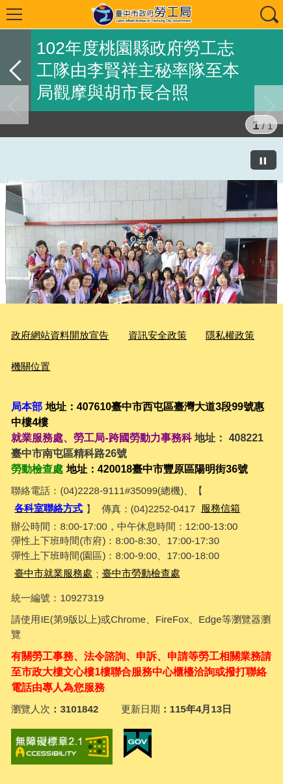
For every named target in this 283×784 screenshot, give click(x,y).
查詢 (268, 14)
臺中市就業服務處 (53, 573)
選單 (14, 14)
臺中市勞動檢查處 (141, 573)
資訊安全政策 (157, 335)
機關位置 (30, 366)
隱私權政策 (230, 335)
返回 (15, 70)
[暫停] (263, 160)
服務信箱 (220, 508)
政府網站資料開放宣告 (60, 335)
